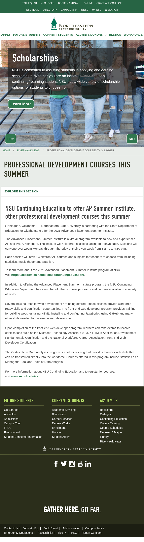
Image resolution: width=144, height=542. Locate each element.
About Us (10, 414)
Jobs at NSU (31, 528)
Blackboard (59, 414)
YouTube (80, 464)
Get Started (11, 409)
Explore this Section (21, 191)
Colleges (105, 414)
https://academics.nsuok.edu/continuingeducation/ (47, 274)
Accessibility (45, 532)
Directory (50, 9)
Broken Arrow (68, 3)
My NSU (96, 9)
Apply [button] (5, 34)
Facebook (56, 464)
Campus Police (94, 528)
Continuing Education (113, 419)
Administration (71, 528)
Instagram (72, 464)
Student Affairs (61, 436)
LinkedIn (88, 464)
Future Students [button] (26, 34)
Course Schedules (111, 427)
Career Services (62, 419)
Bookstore (106, 409)
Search (111, 9)
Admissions (11, 419)
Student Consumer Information (23, 436)
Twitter (64, 464)
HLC (74, 532)
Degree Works (61, 423)
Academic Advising (64, 409)
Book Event (50, 528)
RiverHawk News (110, 441)
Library (104, 436)
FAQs (7, 427)
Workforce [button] (133, 34)
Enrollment (59, 427)
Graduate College (109, 3)
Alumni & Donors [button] (89, 34)
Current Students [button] (58, 34)
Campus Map (69, 9)
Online (88, 3)
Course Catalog (109, 423)
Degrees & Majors (111, 432)
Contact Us (11, 528)
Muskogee (47, 3)
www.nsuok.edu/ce (24, 376)
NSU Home (32, 9)
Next (132, 138)
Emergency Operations (18, 532)
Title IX (62, 532)
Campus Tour (12, 423)
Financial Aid (12, 432)
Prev (10, 138)
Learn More (21, 104)
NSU (72, 23)
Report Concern (92, 532)
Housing (57, 432)
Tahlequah (29, 3)
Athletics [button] (113, 34)
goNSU (84, 9)
